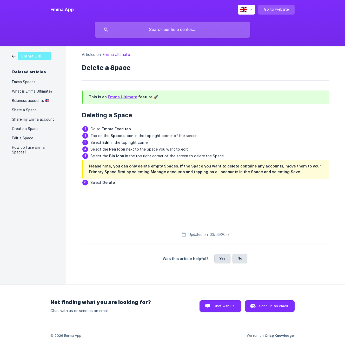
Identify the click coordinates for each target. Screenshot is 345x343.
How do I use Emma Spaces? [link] (28, 149)
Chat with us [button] (224, 306)
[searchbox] (172, 30)
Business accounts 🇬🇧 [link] (30, 101)
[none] (62, 10)
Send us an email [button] (273, 306)
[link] (31, 55)
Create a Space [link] (25, 129)
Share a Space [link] (24, 110)
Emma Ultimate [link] (116, 54)
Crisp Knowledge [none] (279, 335)
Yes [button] (222, 258)
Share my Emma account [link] (33, 119)
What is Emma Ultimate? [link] (32, 91)
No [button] (239, 258)
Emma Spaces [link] (23, 82)
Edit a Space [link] (22, 138)
